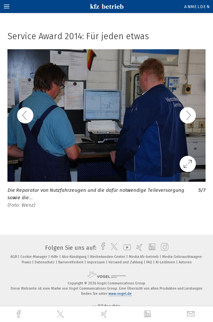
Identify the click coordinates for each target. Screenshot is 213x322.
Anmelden (197, 6)
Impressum (96, 262)
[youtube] (125, 247)
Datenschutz (45, 262)
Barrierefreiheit (71, 262)
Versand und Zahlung (126, 262)
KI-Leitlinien (166, 262)
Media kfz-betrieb (144, 257)
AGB (14, 257)
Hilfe (55, 257)
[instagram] (163, 247)
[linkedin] (148, 314)
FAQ (149, 262)
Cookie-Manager (34, 257)
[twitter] (61, 314)
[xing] (104, 314)
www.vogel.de (120, 294)
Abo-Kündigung (74, 257)
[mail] (191, 314)
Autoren (185, 262)
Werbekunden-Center (108, 257)
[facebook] (19, 314)
